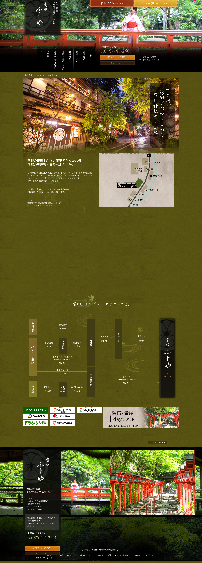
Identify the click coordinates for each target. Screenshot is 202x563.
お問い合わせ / (153, 555)
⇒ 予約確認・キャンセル (150, 60)
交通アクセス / (115, 555)
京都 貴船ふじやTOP (33, 75)
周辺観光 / (128, 555)
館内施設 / (102, 555)
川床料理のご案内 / (65, 555)
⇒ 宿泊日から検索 (147, 57)
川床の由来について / (85, 555)
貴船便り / (140, 555)
